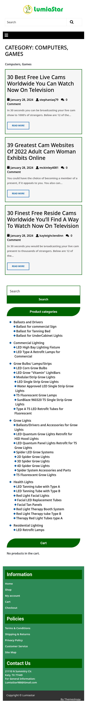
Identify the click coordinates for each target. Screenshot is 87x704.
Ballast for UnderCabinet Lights (39, 336)
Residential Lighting (28, 525)
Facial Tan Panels (29, 505)
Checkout (11, 607)
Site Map (10, 652)
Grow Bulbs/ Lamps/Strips (33, 364)
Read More (15, 124)
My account (12, 595)
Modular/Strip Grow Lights (35, 377)
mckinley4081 (49, 168)
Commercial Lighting (29, 343)
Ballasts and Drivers (28, 322)
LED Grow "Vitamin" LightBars (38, 373)
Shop (8, 589)
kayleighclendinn (51, 236)
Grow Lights (22, 421)
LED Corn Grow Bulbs (31, 368)
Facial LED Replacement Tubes (39, 500)
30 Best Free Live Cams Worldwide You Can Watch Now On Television (40, 83)
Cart (8, 601)
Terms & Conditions (17, 628)
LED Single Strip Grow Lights (38, 382)
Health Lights (23, 482)
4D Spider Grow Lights (33, 466)
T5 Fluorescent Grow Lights (36, 475)
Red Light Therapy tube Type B (38, 514)
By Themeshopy (71, 699)
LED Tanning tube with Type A (38, 487)
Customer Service (16, 646)
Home (9, 583)
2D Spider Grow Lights (33, 457)
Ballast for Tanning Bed (33, 331)
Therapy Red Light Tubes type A (39, 518)
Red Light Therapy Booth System (40, 509)
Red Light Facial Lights (32, 496)
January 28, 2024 (22, 100)
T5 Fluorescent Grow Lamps (36, 395)
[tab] (6, 35)
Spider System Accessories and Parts (44, 470)
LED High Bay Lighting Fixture (38, 347)
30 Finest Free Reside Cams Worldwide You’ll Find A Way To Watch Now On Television (43, 219)
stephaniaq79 (49, 100)
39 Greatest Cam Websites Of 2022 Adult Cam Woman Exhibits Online (41, 151)
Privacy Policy (14, 640)
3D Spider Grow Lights (33, 461)
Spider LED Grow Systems (34, 452)
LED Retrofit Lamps (30, 530)
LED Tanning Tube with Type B (38, 491)
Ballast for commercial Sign (36, 326)
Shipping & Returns (17, 634)
